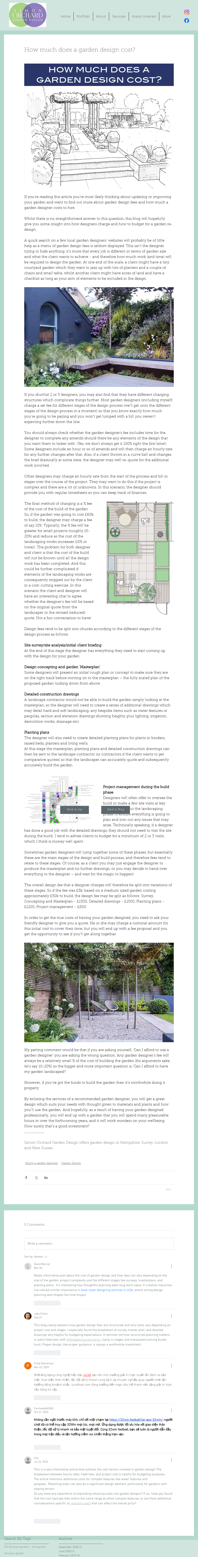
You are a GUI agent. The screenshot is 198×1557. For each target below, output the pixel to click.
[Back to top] (74, 810)
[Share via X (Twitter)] (36, 1177)
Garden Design (71, 1163)
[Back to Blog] (115, 810)
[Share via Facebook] (26, 1177)
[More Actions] (171, 1266)
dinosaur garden (14, 1553)
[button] (101, 16)
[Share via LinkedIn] (46, 1177)
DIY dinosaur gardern (17, 1547)
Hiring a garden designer (41, 1163)
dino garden (39, 1547)
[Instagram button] (186, 12)
